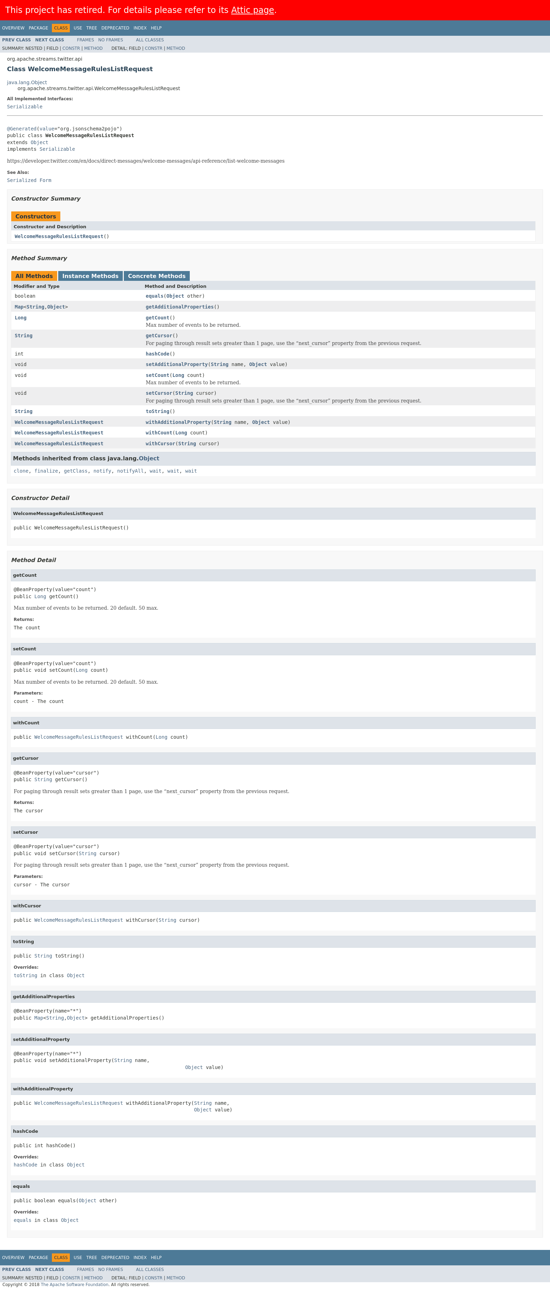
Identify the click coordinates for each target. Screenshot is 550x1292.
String (36, 307)
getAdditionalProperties (180, 307)
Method (93, 48)
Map (19, 307)
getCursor (159, 335)
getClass (75, 471)
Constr (71, 48)
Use (78, 28)
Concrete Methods (157, 276)
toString (157, 411)
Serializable (24, 106)
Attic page (252, 10)
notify (103, 471)
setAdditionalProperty (177, 364)
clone (21, 471)
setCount (157, 375)
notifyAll (130, 471)
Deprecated (115, 28)
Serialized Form (29, 180)
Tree (91, 28)
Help (156, 28)
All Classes (150, 40)
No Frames (110, 40)
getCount (157, 317)
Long (21, 317)
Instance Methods (90, 276)
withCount (159, 432)
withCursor (160, 443)
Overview (13, 28)
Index (140, 28)
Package (38, 28)
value (47, 128)
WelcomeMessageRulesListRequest (59, 236)
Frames (85, 40)
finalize (46, 471)
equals (155, 296)
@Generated (21, 128)
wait (156, 471)
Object (39, 142)
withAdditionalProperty (178, 422)
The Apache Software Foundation (74, 1284)
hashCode (157, 354)
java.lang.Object (27, 82)
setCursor (159, 393)
